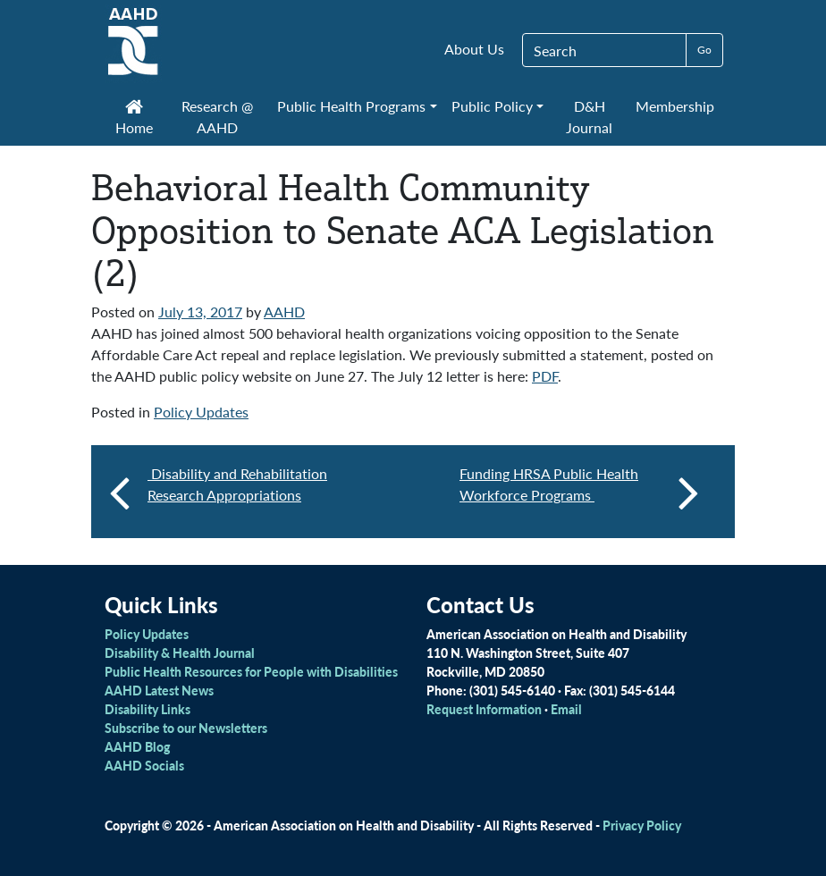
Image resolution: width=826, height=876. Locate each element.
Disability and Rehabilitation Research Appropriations (237, 484)
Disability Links (147, 709)
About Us (474, 48)
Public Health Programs (351, 106)
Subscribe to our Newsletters (186, 728)
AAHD (284, 311)
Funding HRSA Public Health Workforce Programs (579, 491)
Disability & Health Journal (180, 652)
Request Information (484, 709)
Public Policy (492, 106)
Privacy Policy (642, 825)
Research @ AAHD (217, 117)
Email (566, 709)
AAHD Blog (137, 746)
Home (134, 119)
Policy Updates (201, 411)
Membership (675, 106)
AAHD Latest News (159, 690)
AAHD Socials (144, 765)
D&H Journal (589, 117)
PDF (545, 376)
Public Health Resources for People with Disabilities (251, 671)
